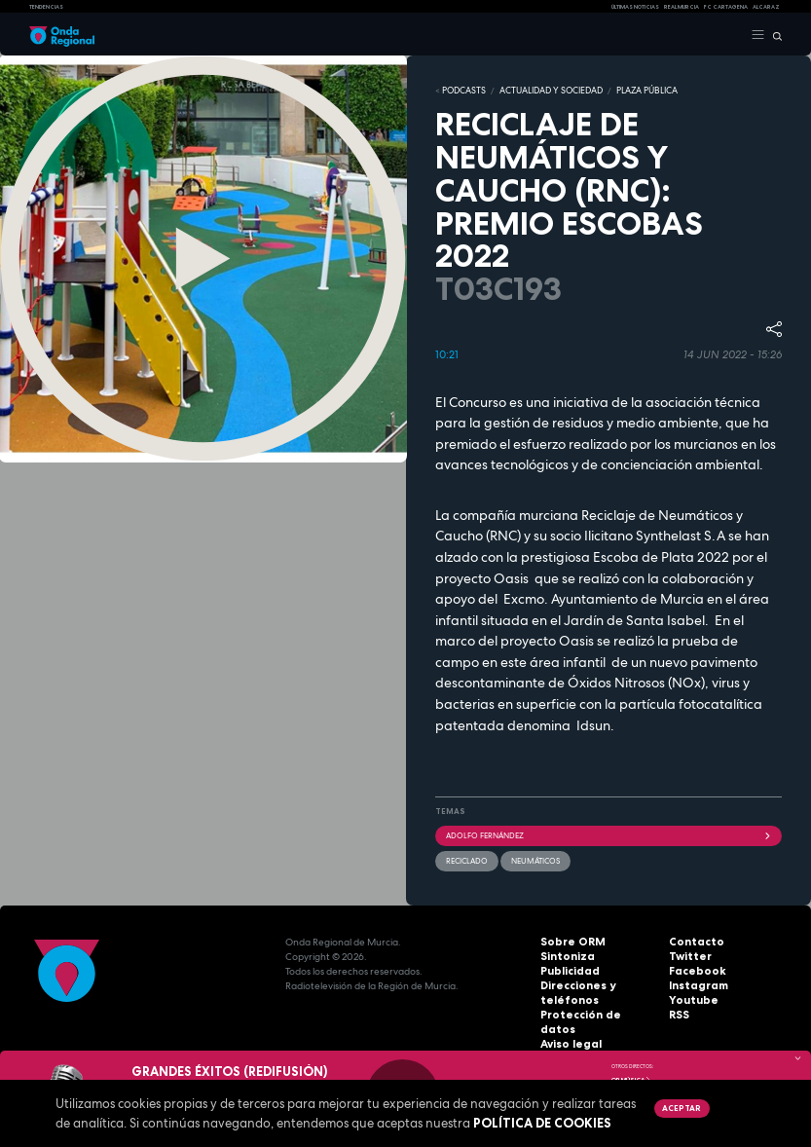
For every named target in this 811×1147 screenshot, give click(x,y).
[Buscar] (773, 35)
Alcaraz (766, 7)
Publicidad (566, 969)
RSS (677, 1013)
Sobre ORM (568, 940)
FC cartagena (726, 7)
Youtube (690, 998)
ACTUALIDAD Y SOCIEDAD (540, 90)
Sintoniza (564, 954)
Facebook (694, 969)
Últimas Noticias (635, 7)
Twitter (687, 954)
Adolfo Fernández (609, 833)
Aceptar (680, 1108)
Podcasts (461, 90)
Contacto (693, 940)
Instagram (695, 984)
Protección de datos (591, 1013)
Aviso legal (568, 1027)
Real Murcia (681, 7)
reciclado (467, 859)
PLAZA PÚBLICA (628, 90)
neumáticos (535, 859)
